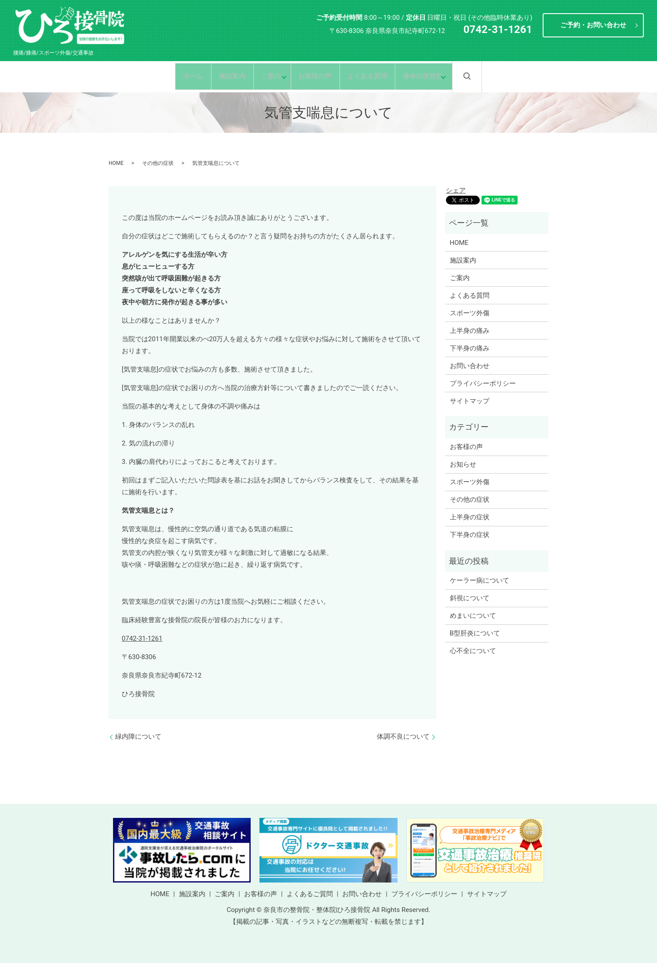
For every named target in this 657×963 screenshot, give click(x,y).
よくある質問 (374, 76)
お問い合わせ (469, 366)
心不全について (473, 651)
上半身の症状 (469, 517)
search (490, 76)
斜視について (469, 598)
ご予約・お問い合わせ (593, 25)
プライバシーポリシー (483, 383)
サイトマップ (469, 401)
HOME (116, 163)
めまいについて (473, 616)
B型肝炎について (475, 633)
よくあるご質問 (310, 894)
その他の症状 (158, 163)
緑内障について (138, 736)
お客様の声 (317, 76)
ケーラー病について (479, 580)
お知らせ (463, 464)
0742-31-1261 (142, 638)
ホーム (180, 76)
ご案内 (266, 76)
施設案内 (223, 76)
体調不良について (403, 736)
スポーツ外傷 (469, 313)
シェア (456, 190)
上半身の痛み (469, 331)
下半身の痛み (469, 348)
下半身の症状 (469, 535)
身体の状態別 (433, 76)
